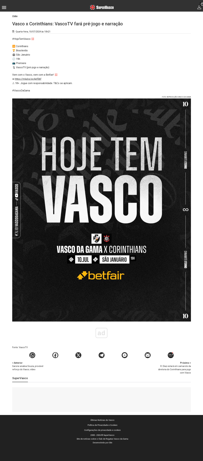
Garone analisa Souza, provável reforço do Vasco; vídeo (28, 366)
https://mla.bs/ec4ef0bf (28, 78)
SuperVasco (20, 378)
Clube (15, 16)
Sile (110, 442)
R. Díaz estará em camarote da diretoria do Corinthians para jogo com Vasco (174, 367)
